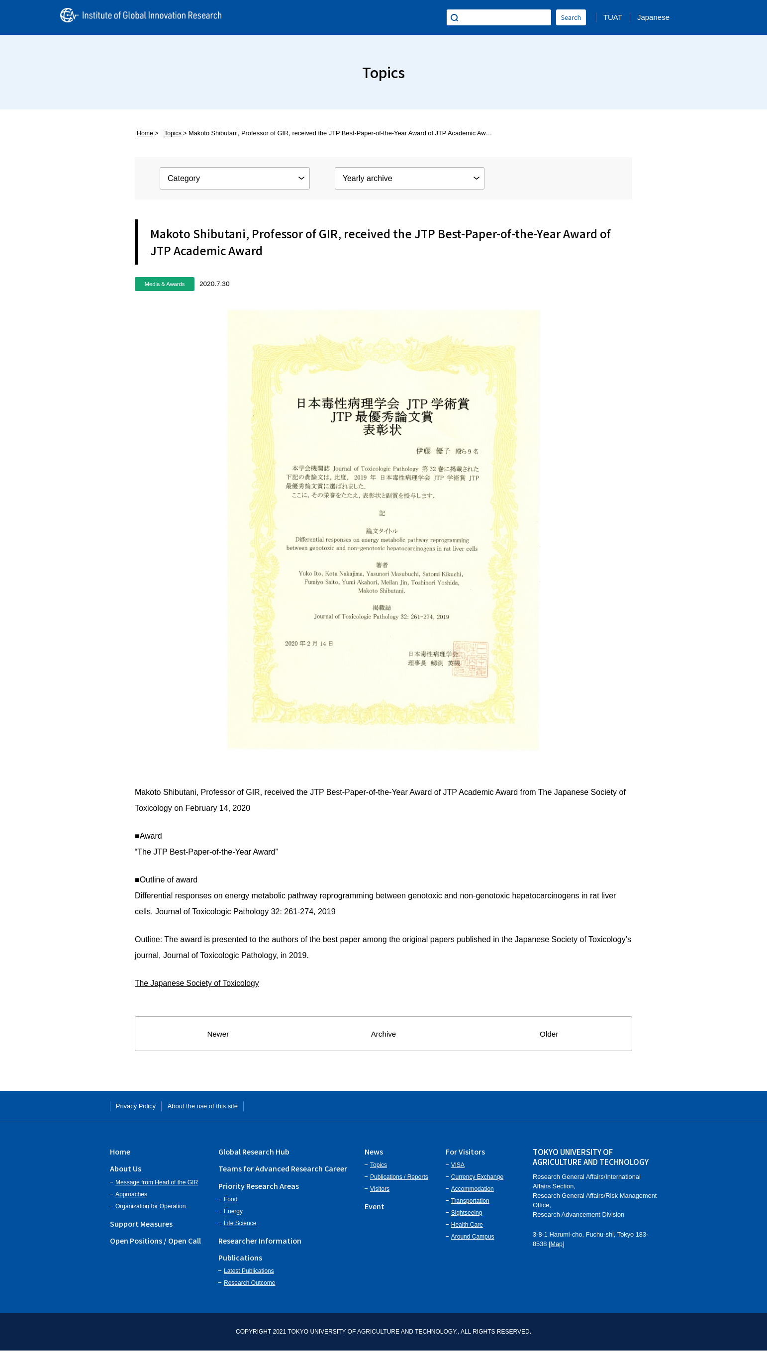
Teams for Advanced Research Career (282, 1172)
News (374, 1155)
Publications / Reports (399, 1181)
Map (557, 1248)
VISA (458, 1169)
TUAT (612, 17)
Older (549, 1034)
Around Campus (472, 1241)
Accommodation (472, 1193)
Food (230, 1203)
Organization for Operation (150, 1210)
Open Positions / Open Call (155, 1244)
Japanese (653, 17)
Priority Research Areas (258, 1189)
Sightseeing (466, 1217)
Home (143, 133)
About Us (125, 1172)
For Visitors (465, 1155)
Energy (233, 1215)
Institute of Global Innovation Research (154, 17)
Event (374, 1210)
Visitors (379, 1193)
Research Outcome (249, 1287)
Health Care (467, 1229)
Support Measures (141, 1227)
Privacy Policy (143, 1108)
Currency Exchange (477, 1181)
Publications (240, 1261)
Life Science (240, 1227)
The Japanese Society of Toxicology (198, 983)
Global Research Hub (253, 1155)
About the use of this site (227, 1108)
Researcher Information (259, 1244)
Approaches (131, 1198)
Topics (166, 133)
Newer (218, 1034)
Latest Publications (249, 1275)
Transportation (470, 1205)
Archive (383, 1034)
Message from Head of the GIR (156, 1186)
